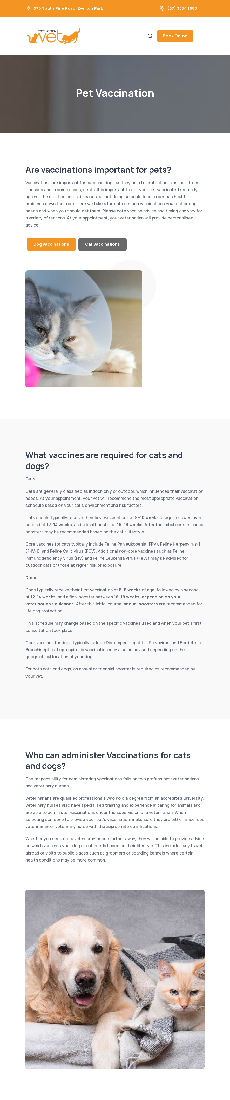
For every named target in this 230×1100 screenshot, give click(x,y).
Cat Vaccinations (102, 244)
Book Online (175, 36)
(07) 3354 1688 (182, 8)
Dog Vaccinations (51, 244)
